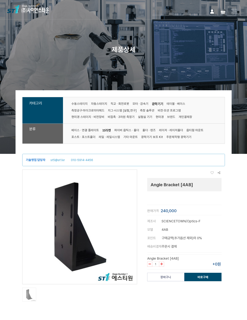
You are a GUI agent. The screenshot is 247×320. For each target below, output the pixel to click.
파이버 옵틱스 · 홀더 (126, 130)
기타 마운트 (130, 137)
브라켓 (106, 130)
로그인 (212, 11)
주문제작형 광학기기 (178, 137)
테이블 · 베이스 (176, 103)
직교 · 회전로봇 (120, 103)
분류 (32, 129)
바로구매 (203, 277)
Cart (223, 11)
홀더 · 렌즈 (149, 130)
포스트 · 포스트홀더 (83, 137)
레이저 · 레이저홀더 (171, 130)
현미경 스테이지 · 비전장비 (87, 117)
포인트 (151, 238)
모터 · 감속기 (140, 103)
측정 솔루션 (147, 110)
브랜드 (171, 117)
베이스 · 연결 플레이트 (85, 130)
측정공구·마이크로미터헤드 (88, 110)
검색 (203, 11)
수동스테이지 (79, 103)
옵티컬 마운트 (194, 130)
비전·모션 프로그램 (169, 110)
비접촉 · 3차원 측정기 (121, 117)
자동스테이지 (99, 103)
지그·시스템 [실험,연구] (122, 110)
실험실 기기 (145, 117)
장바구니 (165, 277)
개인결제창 (185, 117)
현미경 (160, 117)
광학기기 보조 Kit (152, 137)
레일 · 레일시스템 (109, 137)
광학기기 (157, 104)
